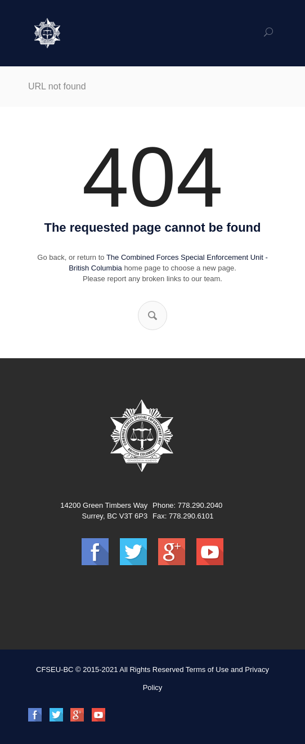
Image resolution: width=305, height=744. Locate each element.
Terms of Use (207, 669)
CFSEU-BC (54, 669)
